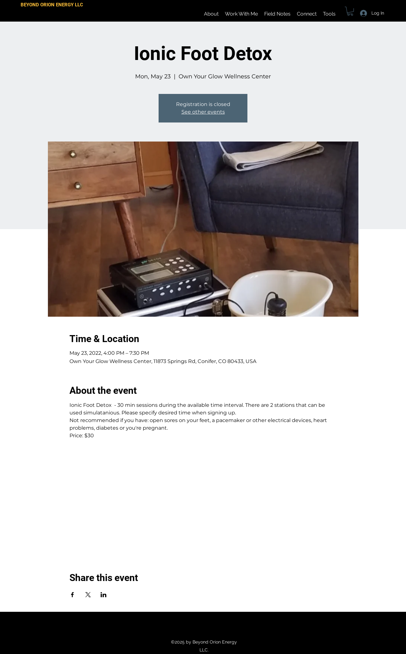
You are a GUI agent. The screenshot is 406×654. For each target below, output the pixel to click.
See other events (203, 112)
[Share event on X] (88, 594)
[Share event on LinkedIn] (104, 594)
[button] (350, 11)
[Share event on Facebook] (72, 594)
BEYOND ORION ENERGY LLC (52, 5)
